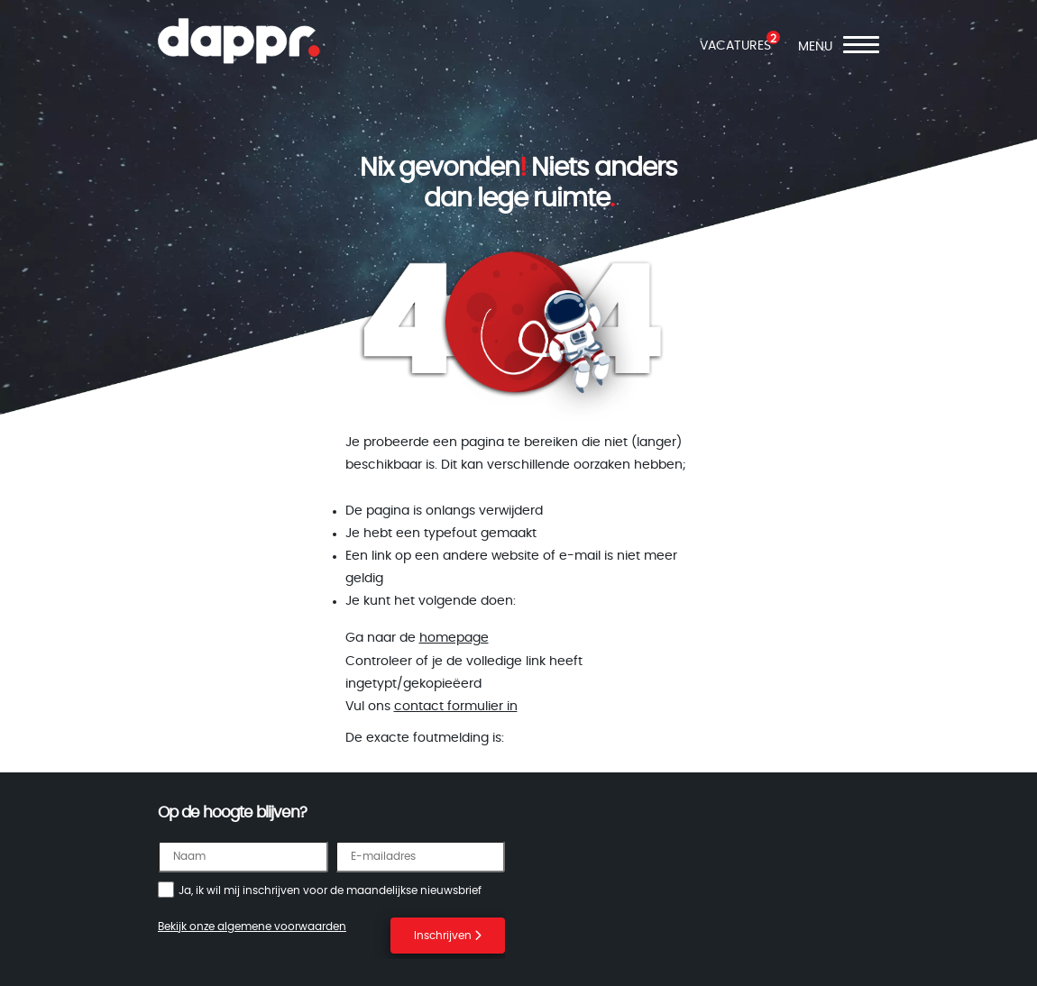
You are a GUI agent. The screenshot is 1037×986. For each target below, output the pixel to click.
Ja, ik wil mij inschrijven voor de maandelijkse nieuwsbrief (330, 890)
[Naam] (243, 857)
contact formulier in (456, 706)
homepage (454, 638)
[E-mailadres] (420, 857)
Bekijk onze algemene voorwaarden (252, 926)
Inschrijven (448, 935)
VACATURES (735, 46)
